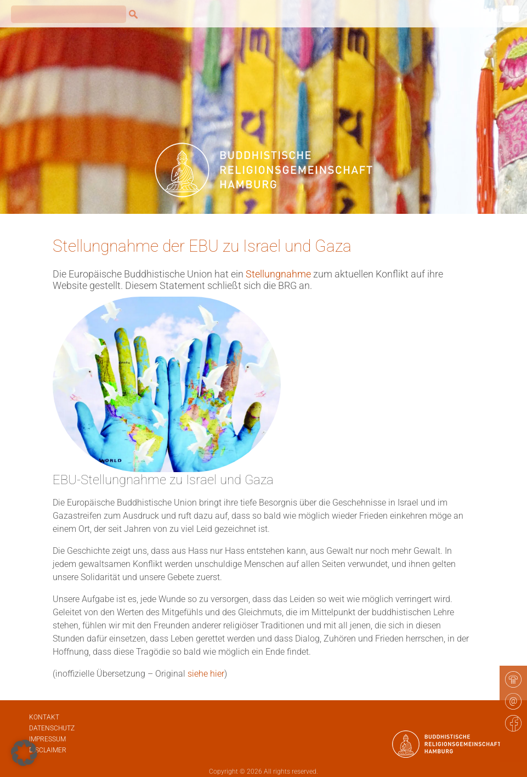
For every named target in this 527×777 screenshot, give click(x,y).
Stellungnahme (279, 274)
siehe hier (206, 673)
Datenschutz (52, 728)
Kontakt (44, 717)
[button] (24, 753)
